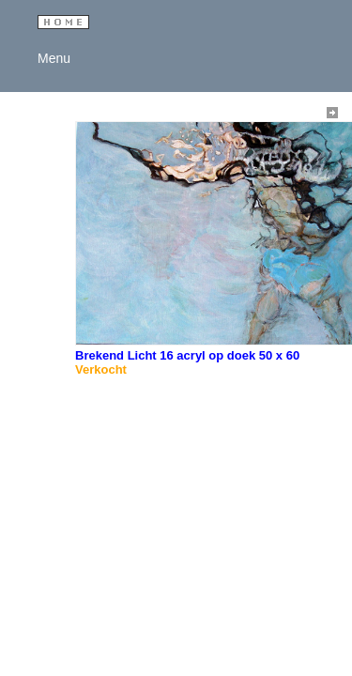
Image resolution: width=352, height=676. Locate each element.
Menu (51, 58)
